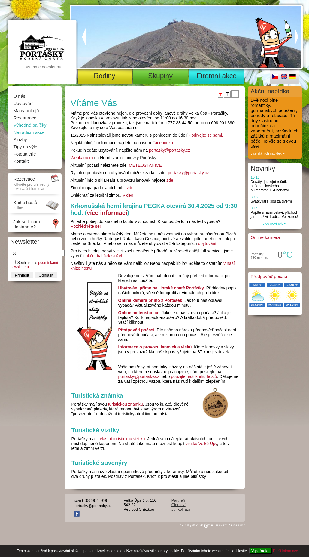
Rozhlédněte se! (86, 226)
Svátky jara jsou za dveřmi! (272, 199)
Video (128, 195)
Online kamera (265, 237)
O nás (20, 96)
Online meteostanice (138, 312)
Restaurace (25, 117)
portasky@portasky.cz (169, 150)
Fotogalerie (25, 153)
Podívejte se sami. (206, 135)
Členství (178, 505)
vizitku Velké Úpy (201, 443)
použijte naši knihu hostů (194, 376)
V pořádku (260, 551)
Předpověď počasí (269, 276)
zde (169, 180)
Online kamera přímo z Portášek (150, 300)
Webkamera (82, 157)
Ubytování (24, 103)
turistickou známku (125, 404)
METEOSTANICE (145, 165)
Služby (20, 139)
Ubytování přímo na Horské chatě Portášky (161, 288)
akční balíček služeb (104, 255)
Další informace (285, 551)
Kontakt (21, 161)
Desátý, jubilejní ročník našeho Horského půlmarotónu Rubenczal (270, 183)
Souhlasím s (27, 263)
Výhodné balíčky (30, 125)
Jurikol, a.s (180, 509)
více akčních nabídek (268, 153)
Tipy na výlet (26, 146)
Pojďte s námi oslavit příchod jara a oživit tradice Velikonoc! (274, 212)
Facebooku (162, 142)
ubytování (207, 243)
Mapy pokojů (26, 110)
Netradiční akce (29, 132)
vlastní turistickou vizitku (122, 438)
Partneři (178, 500)
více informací (107, 212)
